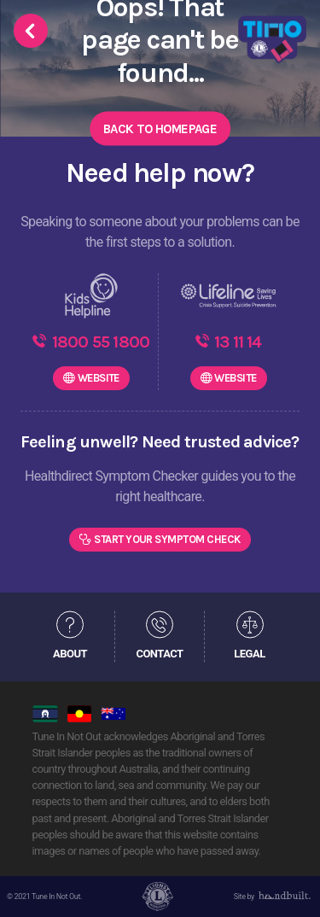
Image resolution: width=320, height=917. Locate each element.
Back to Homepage (160, 128)
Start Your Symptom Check (167, 539)
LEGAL (249, 653)
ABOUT (70, 653)
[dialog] (288, 883)
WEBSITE (98, 377)
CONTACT (159, 653)
